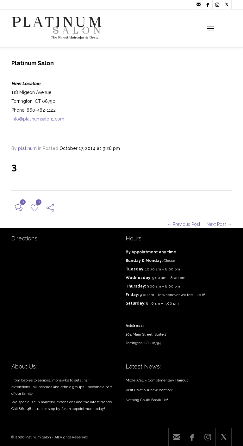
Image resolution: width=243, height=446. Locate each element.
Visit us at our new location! (149, 390)
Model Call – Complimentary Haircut (157, 380)
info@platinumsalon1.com (37, 118)
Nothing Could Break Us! (147, 400)
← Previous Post (183, 224)
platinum (27, 148)
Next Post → (219, 224)
